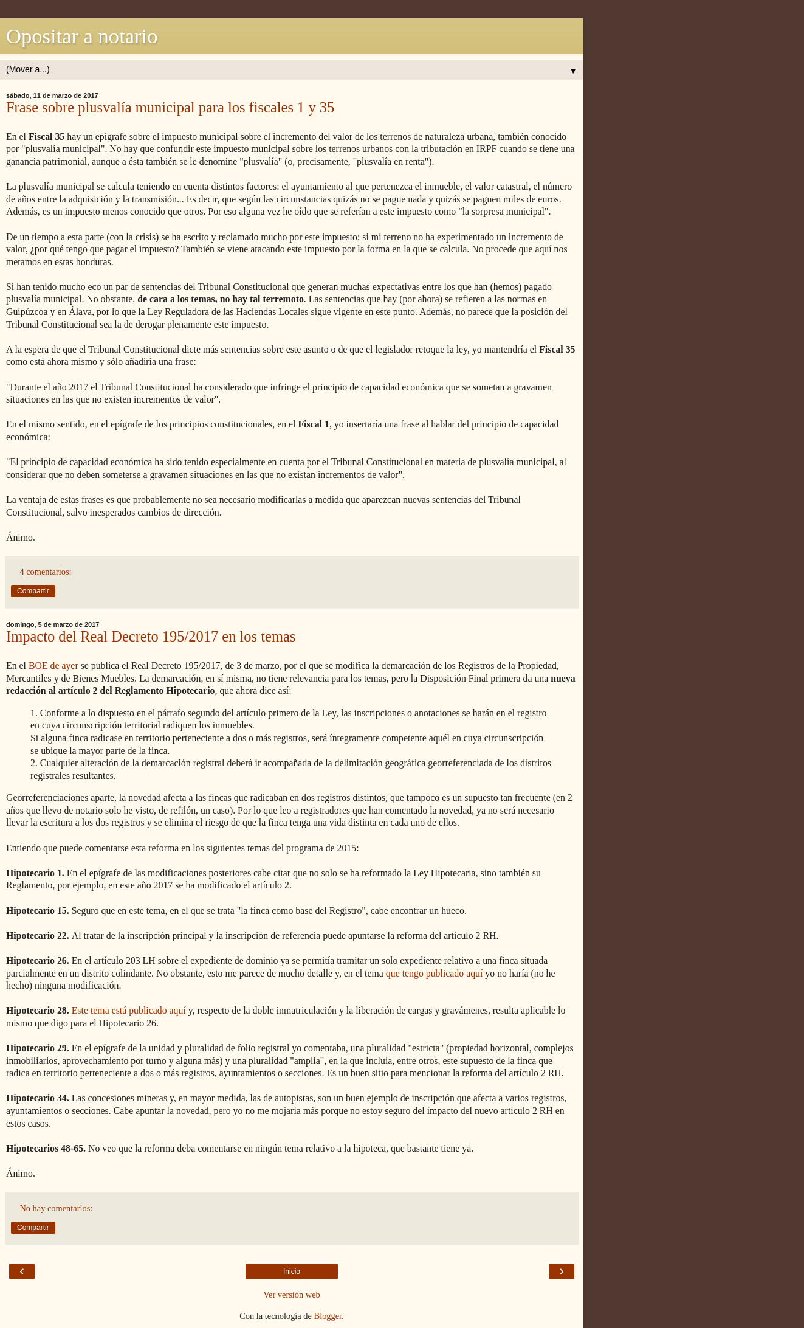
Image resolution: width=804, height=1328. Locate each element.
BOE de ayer (53, 665)
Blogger (328, 1316)
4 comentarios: (45, 571)
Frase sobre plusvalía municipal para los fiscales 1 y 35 (170, 107)
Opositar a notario (81, 35)
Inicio (291, 1271)
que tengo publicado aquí (434, 973)
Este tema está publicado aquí (129, 1010)
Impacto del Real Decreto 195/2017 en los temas (150, 636)
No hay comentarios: (55, 1208)
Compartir (33, 591)
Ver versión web (291, 1294)
